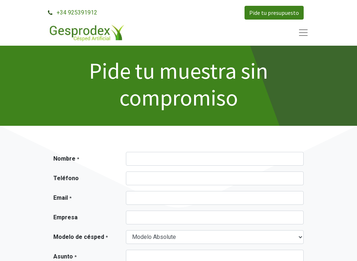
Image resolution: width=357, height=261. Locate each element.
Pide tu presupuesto (274, 12)
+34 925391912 (77, 12)
